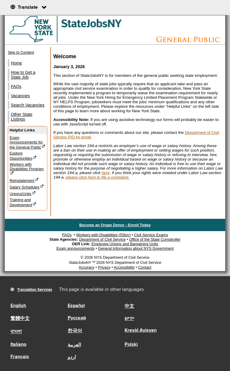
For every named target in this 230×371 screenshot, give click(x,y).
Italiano (18, 344)
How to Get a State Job (23, 75)
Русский (77, 318)
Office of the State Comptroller (155, 239)
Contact (144, 267)
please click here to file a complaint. (97, 177)
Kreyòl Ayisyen (141, 330)
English (18, 305)
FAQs (16, 86)
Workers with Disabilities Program (27, 168)
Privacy (104, 267)
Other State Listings (21, 117)
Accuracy (87, 267)
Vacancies (20, 95)
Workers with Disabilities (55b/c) (103, 235)
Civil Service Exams (151, 235)
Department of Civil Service (102, 239)
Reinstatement (24, 180)
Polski (131, 344)
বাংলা (16, 332)
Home (16, 63)
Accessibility (124, 267)
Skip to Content (21, 52)
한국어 (75, 331)
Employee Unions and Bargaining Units (124, 244)
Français (19, 356)
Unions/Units (23, 193)
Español (76, 305)
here (106, 172)
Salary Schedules (27, 186)
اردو (72, 357)
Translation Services (34, 290)
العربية (74, 345)
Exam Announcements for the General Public (27, 142)
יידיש (129, 318)
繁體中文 (20, 318)
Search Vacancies (27, 105)
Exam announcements (75, 248)
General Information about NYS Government (136, 248)
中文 (129, 306)
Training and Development (23, 202)
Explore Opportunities (23, 156)
